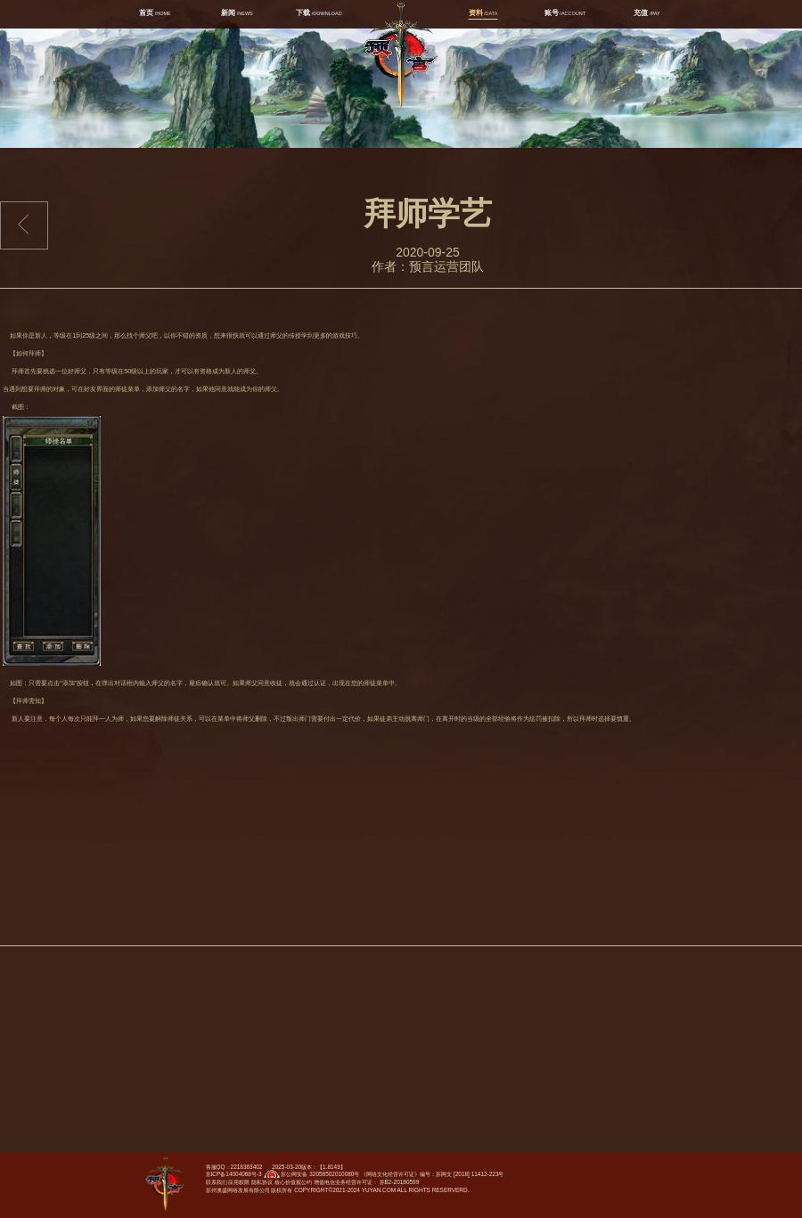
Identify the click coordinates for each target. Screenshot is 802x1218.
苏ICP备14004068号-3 (234, 1174)
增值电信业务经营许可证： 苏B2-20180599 (366, 1182)
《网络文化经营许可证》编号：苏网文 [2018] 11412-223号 (432, 1174)
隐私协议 (262, 1182)
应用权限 (239, 1182)
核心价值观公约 (293, 1182)
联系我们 (216, 1182)
